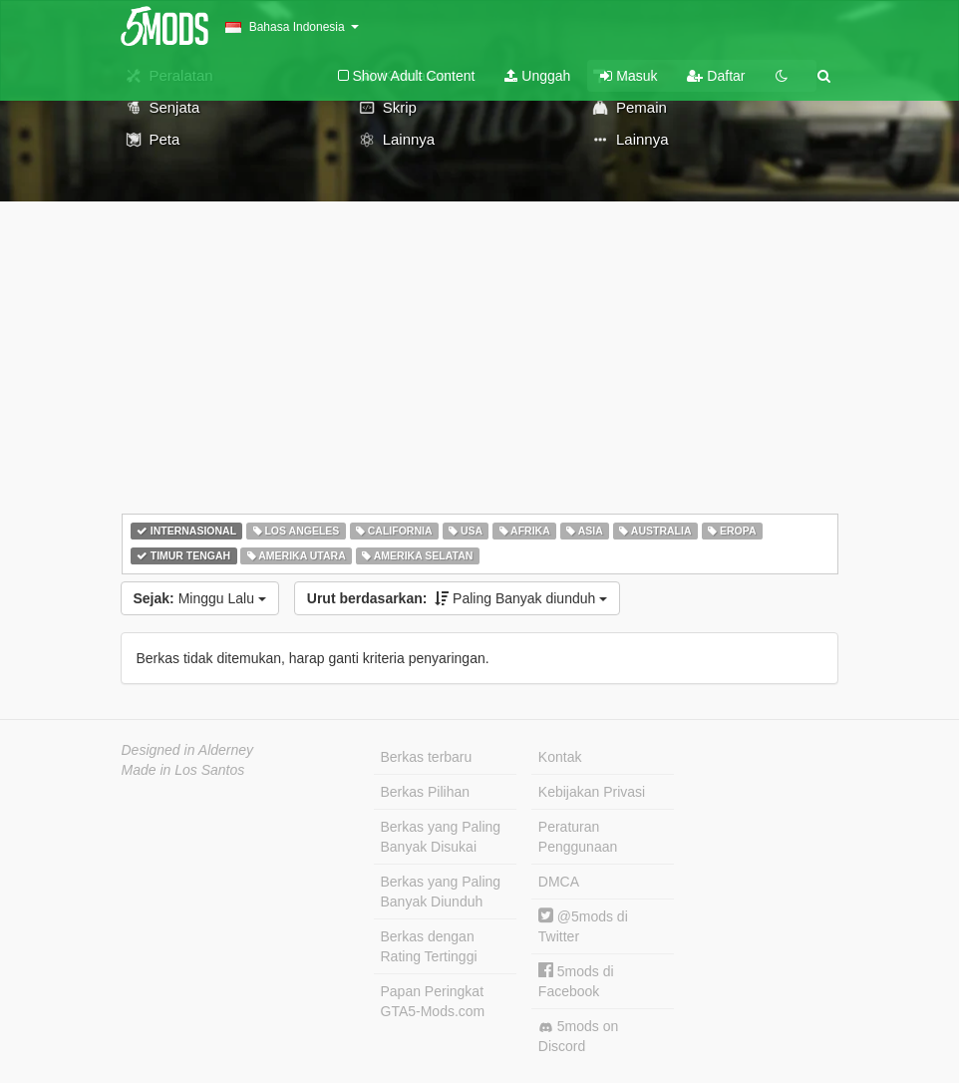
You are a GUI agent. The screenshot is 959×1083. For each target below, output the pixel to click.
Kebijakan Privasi (591, 792)
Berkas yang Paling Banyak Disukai (441, 837)
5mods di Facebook (576, 980)
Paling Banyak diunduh (457, 598)
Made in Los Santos (183, 770)
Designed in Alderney (188, 750)
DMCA (558, 882)
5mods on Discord (578, 1036)
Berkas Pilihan (426, 792)
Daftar (716, 76)
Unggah (537, 76)
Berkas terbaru (427, 757)
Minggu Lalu (200, 598)
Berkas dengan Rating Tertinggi (429, 946)
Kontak (560, 757)
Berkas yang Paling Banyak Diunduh (441, 891)
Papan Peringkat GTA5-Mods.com (433, 1001)
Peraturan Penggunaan (577, 837)
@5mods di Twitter (583, 925)
